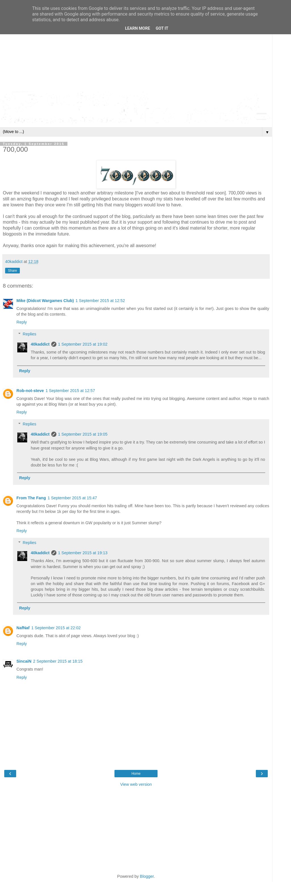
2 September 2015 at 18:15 (57, 661)
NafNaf (22, 628)
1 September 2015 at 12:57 (70, 390)
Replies (29, 334)
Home (136, 774)
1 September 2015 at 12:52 (100, 300)
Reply (21, 322)
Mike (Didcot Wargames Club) (45, 300)
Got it (162, 28)
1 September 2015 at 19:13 (82, 553)
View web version (136, 784)
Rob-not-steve (30, 390)
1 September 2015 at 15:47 (72, 498)
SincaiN (23, 661)
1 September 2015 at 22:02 (55, 628)
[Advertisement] (136, 48)
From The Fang (31, 498)
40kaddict (40, 344)
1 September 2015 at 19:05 (82, 434)
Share (12, 271)
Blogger (147, 876)
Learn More (137, 28)
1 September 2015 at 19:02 (82, 344)
